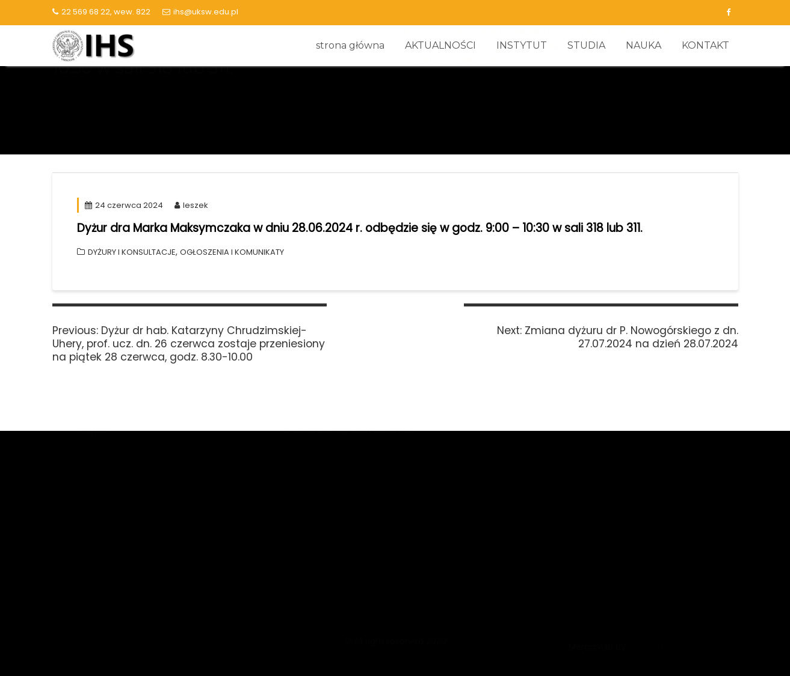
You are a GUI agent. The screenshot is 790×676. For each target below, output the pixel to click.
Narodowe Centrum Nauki (344, 458)
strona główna (350, 45)
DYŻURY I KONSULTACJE (132, 252)
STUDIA (586, 45)
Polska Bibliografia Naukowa (348, 526)
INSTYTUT (521, 45)
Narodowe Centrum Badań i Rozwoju (369, 504)
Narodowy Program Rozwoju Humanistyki (377, 481)
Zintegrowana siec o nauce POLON (364, 436)
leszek (191, 205)
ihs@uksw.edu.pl (200, 11)
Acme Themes (659, 654)
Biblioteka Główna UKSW (578, 448)
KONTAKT (705, 45)
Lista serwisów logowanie (580, 470)
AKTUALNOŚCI (440, 45)
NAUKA (643, 45)
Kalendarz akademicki (573, 493)
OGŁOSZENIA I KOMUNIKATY (232, 252)
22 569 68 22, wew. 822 (101, 11)
